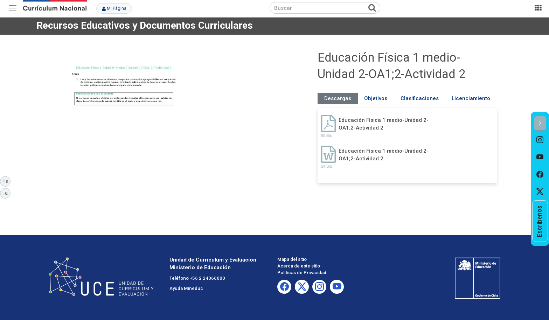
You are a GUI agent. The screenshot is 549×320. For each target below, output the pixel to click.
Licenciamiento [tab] (471, 98)
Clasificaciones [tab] (420, 98)
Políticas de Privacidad (301, 272)
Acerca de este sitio (298, 266)
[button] (540, 123)
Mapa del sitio (292, 259)
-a (7, 192)
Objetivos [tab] (375, 98)
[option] (540, 139)
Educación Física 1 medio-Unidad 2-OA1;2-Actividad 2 (384, 124)
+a (6, 180)
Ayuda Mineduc (186, 288)
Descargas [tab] (337, 98)
